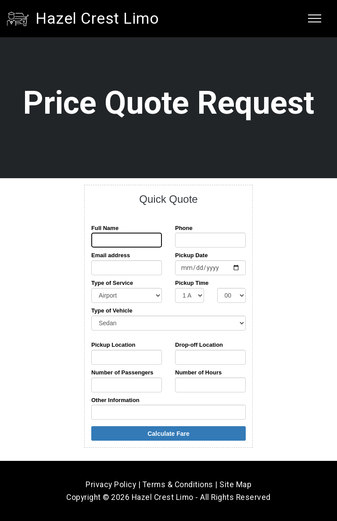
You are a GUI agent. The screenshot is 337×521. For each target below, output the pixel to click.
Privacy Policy (111, 484)
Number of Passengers (122, 372)
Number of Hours (198, 372)
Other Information (115, 400)
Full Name (104, 228)
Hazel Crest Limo (97, 18)
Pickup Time (191, 283)
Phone (184, 228)
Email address (110, 255)
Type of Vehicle (112, 310)
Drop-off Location (199, 344)
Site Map (235, 484)
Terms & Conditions (178, 484)
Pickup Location (113, 344)
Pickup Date (191, 255)
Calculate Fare (168, 433)
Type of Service (112, 283)
